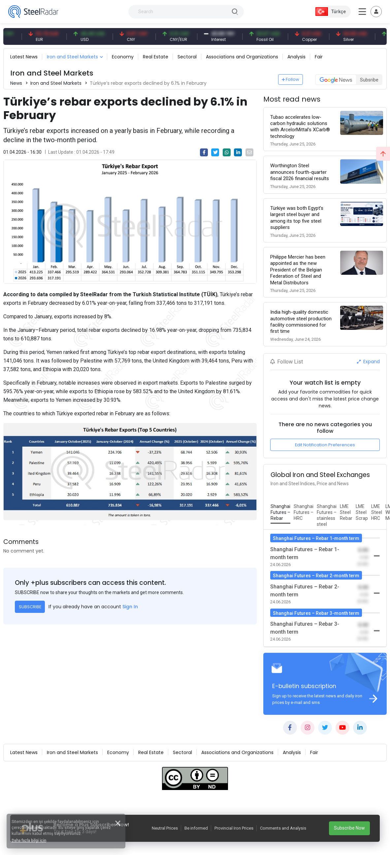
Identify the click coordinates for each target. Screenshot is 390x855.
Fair (319, 56)
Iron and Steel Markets (72, 56)
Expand (368, 361)
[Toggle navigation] (376, 11)
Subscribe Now (349, 828)
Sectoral (187, 56)
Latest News (24, 56)
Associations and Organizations (242, 56)
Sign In (130, 606)
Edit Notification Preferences (325, 445)
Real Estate (155, 56)
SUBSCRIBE (30, 607)
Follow (291, 79)
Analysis (296, 56)
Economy (123, 56)
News (16, 83)
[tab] (280, 512)
